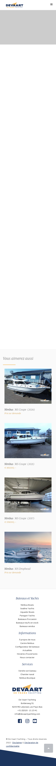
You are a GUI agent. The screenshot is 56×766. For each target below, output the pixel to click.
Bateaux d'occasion (27, 619)
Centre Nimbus (27, 643)
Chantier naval (27, 674)
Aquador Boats (27, 612)
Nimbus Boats (27, 605)
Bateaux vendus (27, 626)
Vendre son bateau (27, 671)
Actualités (27, 650)
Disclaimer (17, 742)
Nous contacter (27, 657)
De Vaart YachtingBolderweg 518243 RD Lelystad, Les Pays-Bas (27, 703)
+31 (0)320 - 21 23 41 (27, 710)
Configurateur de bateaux (27, 647)
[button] (51, 4)
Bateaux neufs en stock (27, 622)
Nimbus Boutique (27, 678)
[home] (13, 4)
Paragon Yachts (27, 615)
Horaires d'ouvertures (27, 654)
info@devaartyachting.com (27, 714)
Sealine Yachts (27, 608)
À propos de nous (27, 639)
